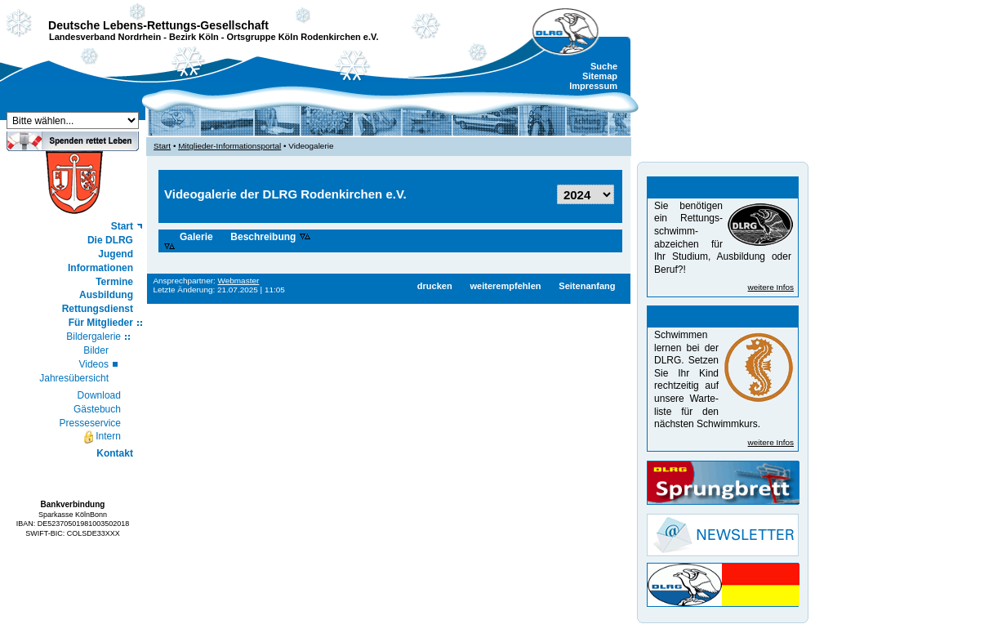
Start (122, 226)
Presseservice (90, 423)
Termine (114, 282)
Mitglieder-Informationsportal (229, 145)
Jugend (115, 254)
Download (99, 395)
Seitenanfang (587, 286)
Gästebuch (97, 409)
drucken (434, 286)
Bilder (96, 350)
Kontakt (114, 453)
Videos (93, 364)
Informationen (100, 268)
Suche (603, 66)
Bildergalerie (93, 336)
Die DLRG (110, 240)
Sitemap (599, 76)
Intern (101, 437)
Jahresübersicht (74, 378)
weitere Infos (771, 287)
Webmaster (239, 280)
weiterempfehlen (505, 286)
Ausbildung (106, 295)
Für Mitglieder (101, 322)
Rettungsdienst (97, 308)
